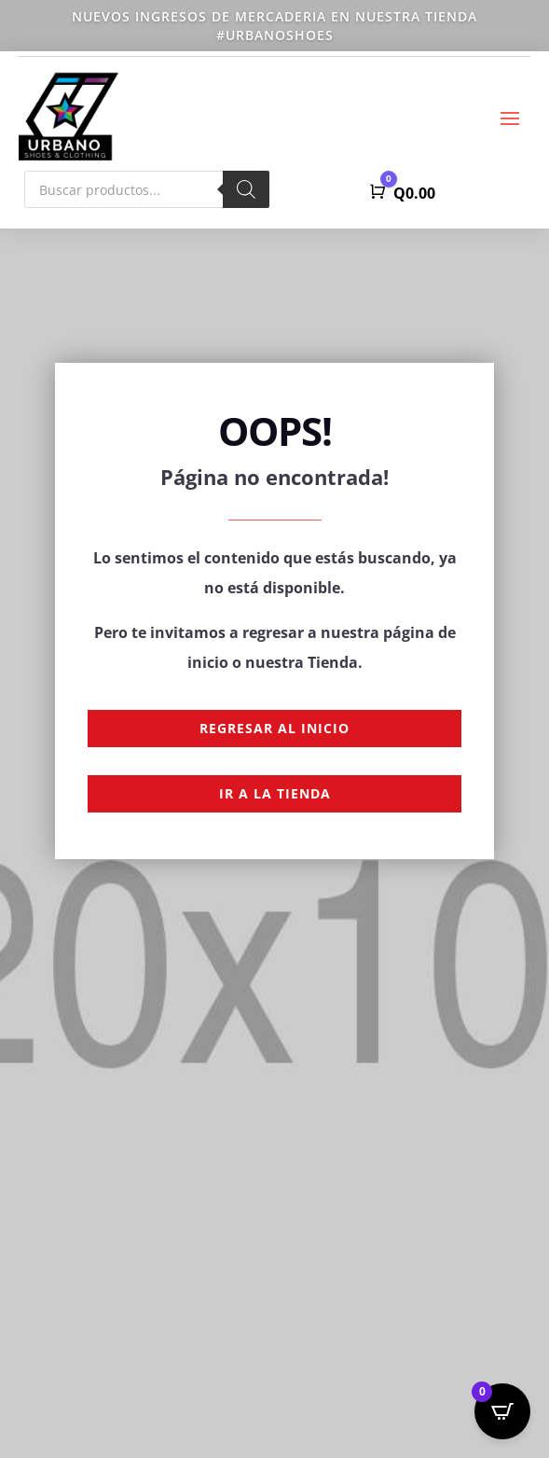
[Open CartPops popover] (502, 1411)
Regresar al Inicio (274, 728)
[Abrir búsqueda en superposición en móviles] (146, 189)
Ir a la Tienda (275, 793)
